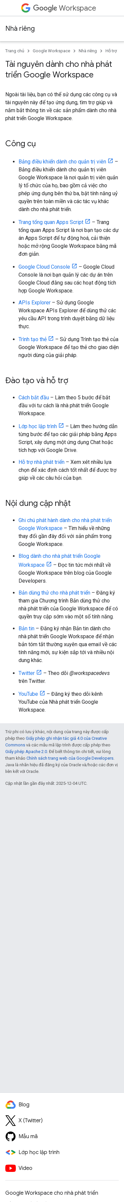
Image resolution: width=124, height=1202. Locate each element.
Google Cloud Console (44, 267)
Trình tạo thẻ (33, 339)
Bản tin (26, 628)
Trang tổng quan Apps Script (51, 222)
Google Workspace (51, 50)
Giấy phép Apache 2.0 (26, 751)
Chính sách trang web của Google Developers (69, 758)
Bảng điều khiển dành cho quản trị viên (62, 161)
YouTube (28, 694)
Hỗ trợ (111, 50)
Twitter (27, 673)
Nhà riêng (20, 28)
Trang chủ (14, 50)
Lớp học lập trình (38, 426)
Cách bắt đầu (34, 397)
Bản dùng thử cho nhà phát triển (54, 593)
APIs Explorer (35, 302)
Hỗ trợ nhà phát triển (41, 462)
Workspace (64, 8)
